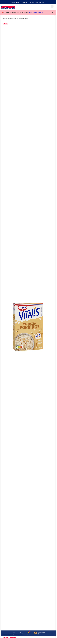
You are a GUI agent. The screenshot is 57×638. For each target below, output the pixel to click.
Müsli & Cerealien (24, 18)
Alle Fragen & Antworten (36, 12)
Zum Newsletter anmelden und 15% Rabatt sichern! (28, 2)
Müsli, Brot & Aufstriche (9, 18)
